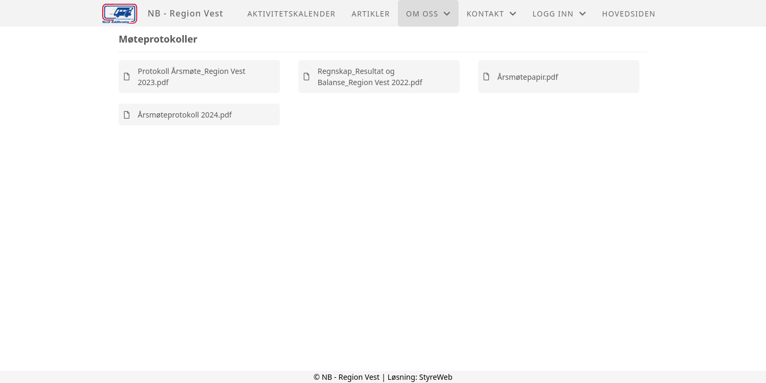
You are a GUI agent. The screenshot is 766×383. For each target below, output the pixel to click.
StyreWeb (436, 377)
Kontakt (492, 14)
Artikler (371, 14)
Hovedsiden (629, 14)
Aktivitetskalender (291, 14)
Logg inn (559, 14)
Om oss (428, 14)
